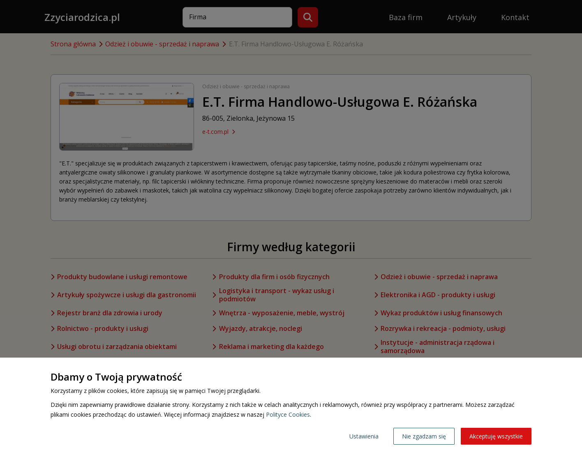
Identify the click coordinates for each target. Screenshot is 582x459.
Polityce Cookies (288, 414)
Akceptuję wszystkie (496, 436)
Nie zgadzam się (424, 436)
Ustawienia (364, 436)
